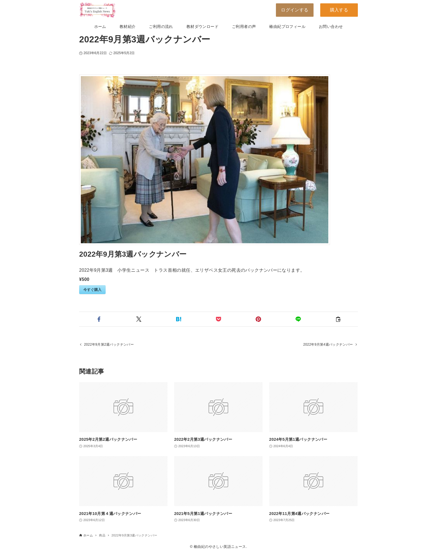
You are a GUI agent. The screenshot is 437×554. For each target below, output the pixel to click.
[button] (99, 319)
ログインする (294, 10)
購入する (339, 10)
